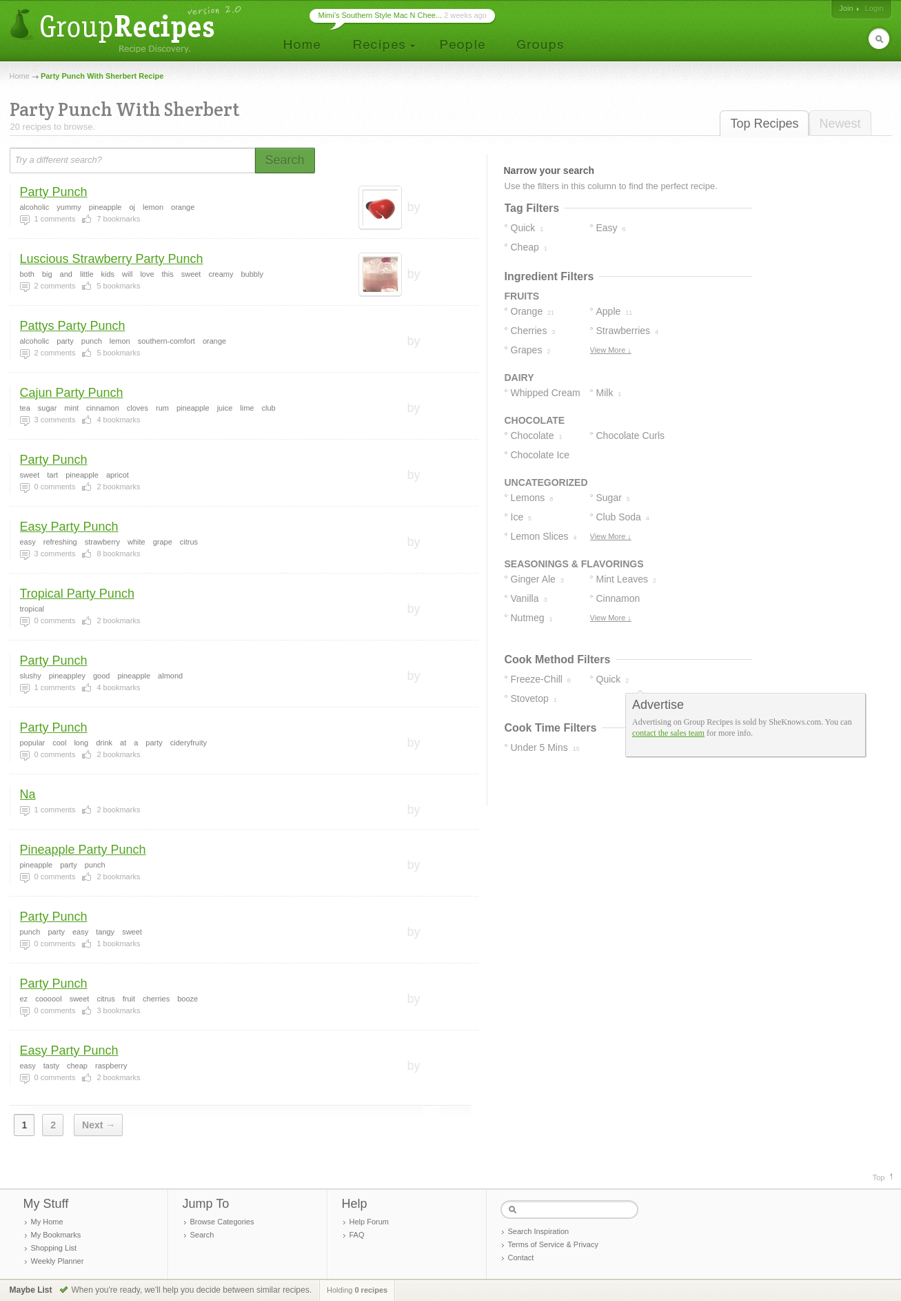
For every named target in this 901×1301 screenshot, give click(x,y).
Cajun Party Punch (71, 393)
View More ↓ (610, 350)
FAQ (357, 1235)
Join (846, 8)
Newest (839, 123)
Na (28, 794)
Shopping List (54, 1248)
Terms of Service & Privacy (553, 1244)
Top (879, 1177)
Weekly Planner (57, 1261)
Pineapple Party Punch (83, 850)
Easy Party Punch (69, 527)
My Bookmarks (56, 1235)
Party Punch (54, 192)
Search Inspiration (538, 1231)
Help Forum (369, 1221)
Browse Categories (222, 1221)
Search (202, 1235)
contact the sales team (668, 733)
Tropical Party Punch (77, 593)
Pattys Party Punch (72, 326)
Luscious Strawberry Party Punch (111, 259)
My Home (47, 1221)
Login (874, 8)
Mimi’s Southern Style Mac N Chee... (380, 15)
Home (20, 76)
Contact (521, 1257)
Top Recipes (764, 123)
